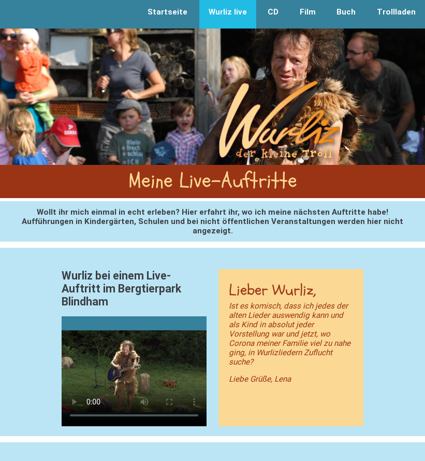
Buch (346, 12)
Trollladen (396, 12)
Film (308, 12)
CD (273, 12)
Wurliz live (228, 12)
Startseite (167, 12)
